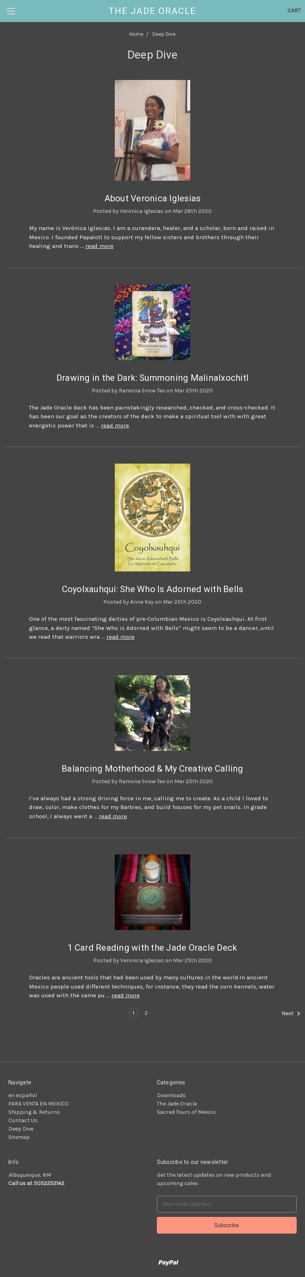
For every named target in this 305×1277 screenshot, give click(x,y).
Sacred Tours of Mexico (186, 1112)
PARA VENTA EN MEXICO (38, 1103)
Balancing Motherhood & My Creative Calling (152, 769)
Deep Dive (20, 1128)
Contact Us (23, 1120)
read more (99, 246)
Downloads (171, 1095)
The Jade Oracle (177, 1103)
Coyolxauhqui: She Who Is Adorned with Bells (152, 589)
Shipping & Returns (34, 1112)
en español (22, 1095)
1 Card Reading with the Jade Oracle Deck (152, 948)
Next (291, 1014)
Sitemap (19, 1137)
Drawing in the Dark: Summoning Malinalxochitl (152, 378)
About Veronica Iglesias (152, 198)
